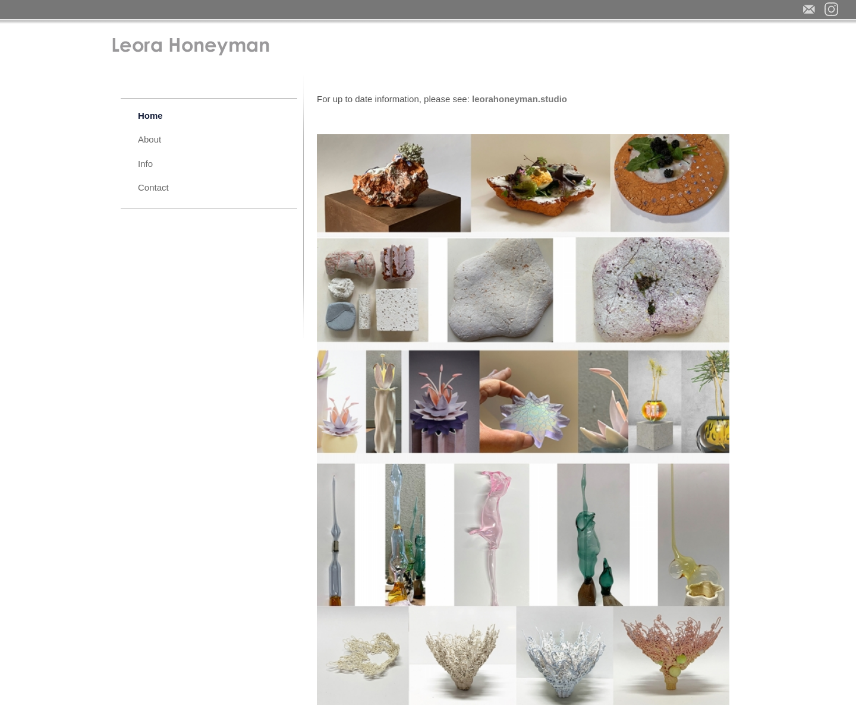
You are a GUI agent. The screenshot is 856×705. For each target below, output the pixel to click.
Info (145, 164)
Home (150, 115)
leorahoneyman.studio (519, 99)
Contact (153, 187)
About (149, 139)
